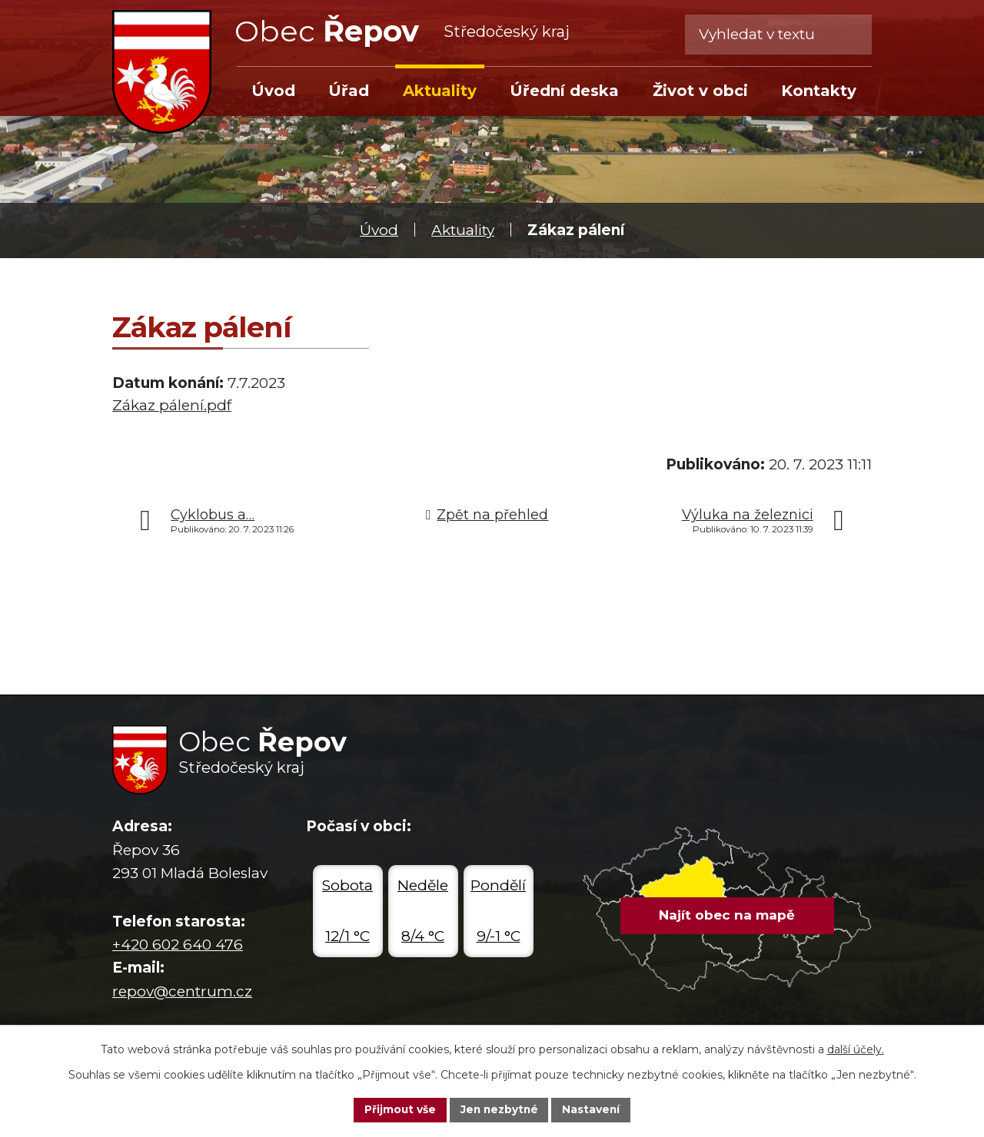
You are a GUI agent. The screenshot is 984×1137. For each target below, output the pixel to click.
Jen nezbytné (499, 1109)
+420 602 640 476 (177, 944)
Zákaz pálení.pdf (171, 405)
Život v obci (700, 90)
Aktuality (462, 230)
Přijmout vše (398, 1109)
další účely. (855, 1049)
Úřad (348, 90)
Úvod (379, 230)
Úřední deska (564, 90)
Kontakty (818, 90)
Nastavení (593, 1109)
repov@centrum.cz (182, 991)
